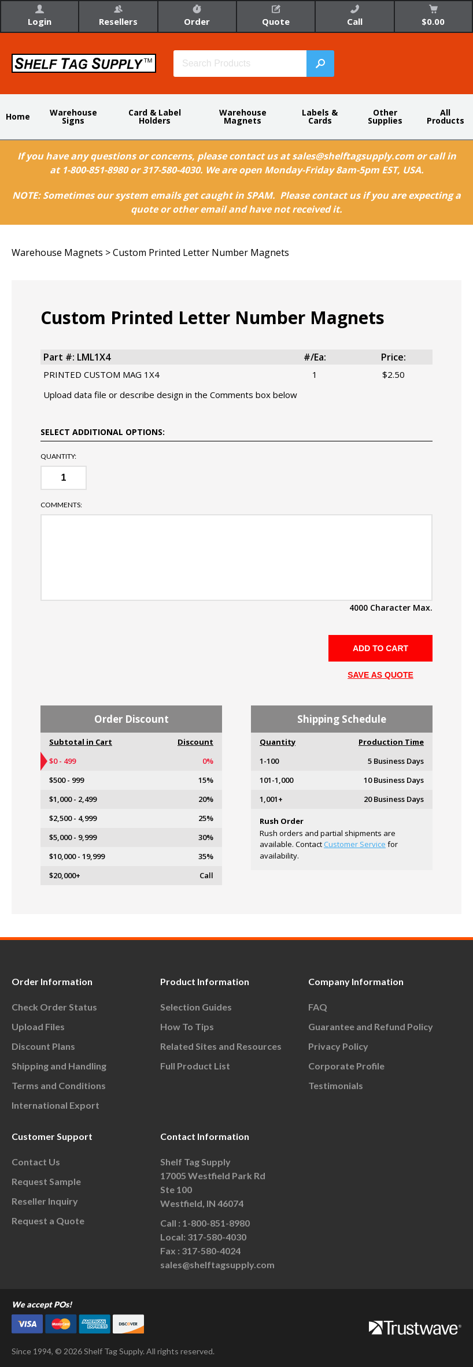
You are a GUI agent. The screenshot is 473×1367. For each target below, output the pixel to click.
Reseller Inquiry (45, 1200)
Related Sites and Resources (221, 1046)
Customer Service (355, 844)
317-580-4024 (211, 1250)
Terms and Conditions (59, 1085)
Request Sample (46, 1181)
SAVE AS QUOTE (380, 674)
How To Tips (187, 1026)
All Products (445, 116)
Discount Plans (43, 1046)
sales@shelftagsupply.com (217, 1264)
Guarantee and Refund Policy (370, 1026)
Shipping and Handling (59, 1065)
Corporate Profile (346, 1065)
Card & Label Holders (154, 116)
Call (355, 16)
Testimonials (335, 1085)
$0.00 (433, 16)
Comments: (61, 505)
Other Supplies (385, 116)
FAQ (317, 1006)
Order (197, 16)
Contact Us (36, 1161)
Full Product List (195, 1065)
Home (18, 116)
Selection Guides (196, 1006)
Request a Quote (48, 1220)
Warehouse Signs (73, 116)
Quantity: (58, 456)
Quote (276, 16)
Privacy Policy (338, 1046)
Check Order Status (54, 1006)
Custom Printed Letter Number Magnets (201, 252)
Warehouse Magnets (243, 116)
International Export (55, 1104)
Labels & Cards (320, 116)
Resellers (118, 16)
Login (39, 16)
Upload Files (38, 1026)
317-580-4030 (216, 1236)
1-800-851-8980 (216, 1222)
